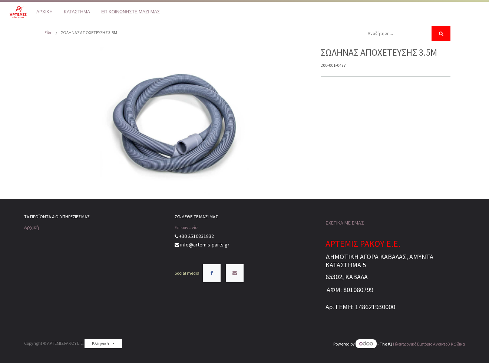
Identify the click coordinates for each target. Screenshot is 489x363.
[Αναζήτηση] (441, 33)
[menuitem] (44, 12)
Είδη (48, 32)
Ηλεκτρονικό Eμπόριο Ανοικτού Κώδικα (429, 344)
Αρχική (31, 227)
